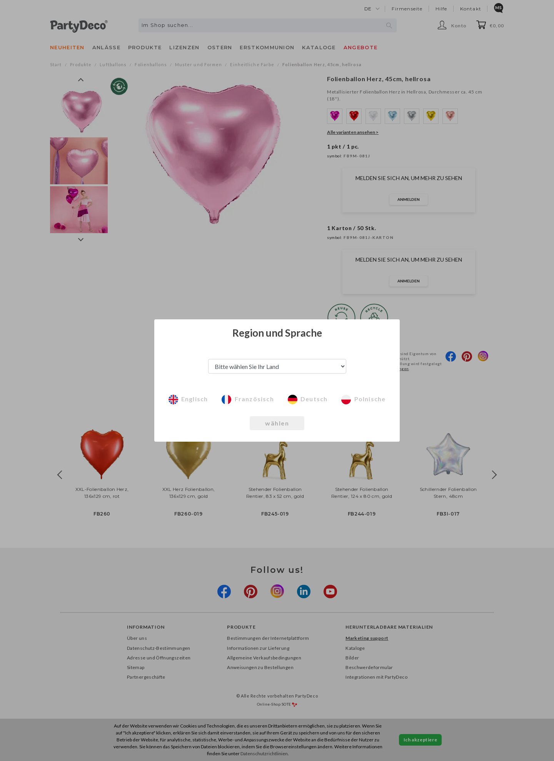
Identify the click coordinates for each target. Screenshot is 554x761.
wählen (277, 423)
